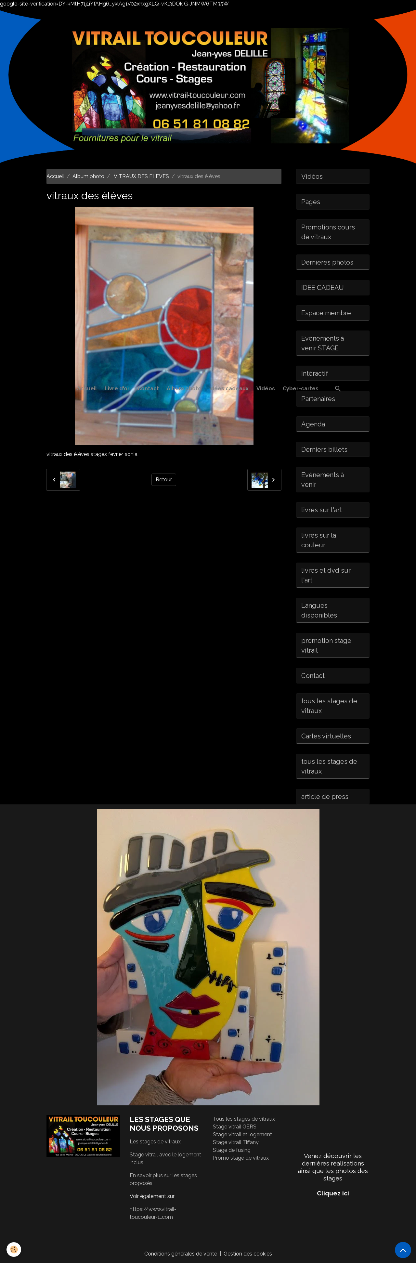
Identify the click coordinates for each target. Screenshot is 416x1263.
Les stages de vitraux (155, 1142)
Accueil (87, 388)
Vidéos (265, 388)
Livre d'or (117, 388)
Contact (148, 388)
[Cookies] (13, 1249)
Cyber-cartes (300, 388)
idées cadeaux (229, 388)
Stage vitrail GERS (234, 1127)
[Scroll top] (403, 1250)
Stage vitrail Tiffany (236, 1142)
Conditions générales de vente (180, 1254)
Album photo (184, 388)
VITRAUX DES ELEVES (141, 176)
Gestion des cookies (248, 1254)
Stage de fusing (232, 1150)
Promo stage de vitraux (241, 1158)
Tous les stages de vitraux (244, 1119)
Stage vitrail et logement (242, 1134)
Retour (164, 479)
